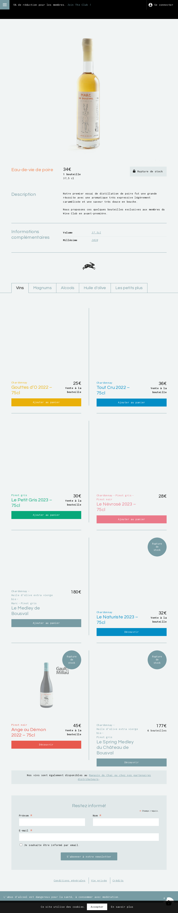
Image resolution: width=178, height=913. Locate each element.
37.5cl (96, 232)
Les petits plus (129, 288)
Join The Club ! (79, 4)
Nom (97, 825)
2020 (94, 240)
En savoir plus (122, 906)
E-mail (25, 840)
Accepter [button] (97, 906)
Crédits (118, 890)
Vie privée (99, 890)
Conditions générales (70, 890)
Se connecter (163, 4)
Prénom (25, 825)
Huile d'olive (95, 288)
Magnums (42, 288)
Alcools (67, 288)
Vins (20, 288)
